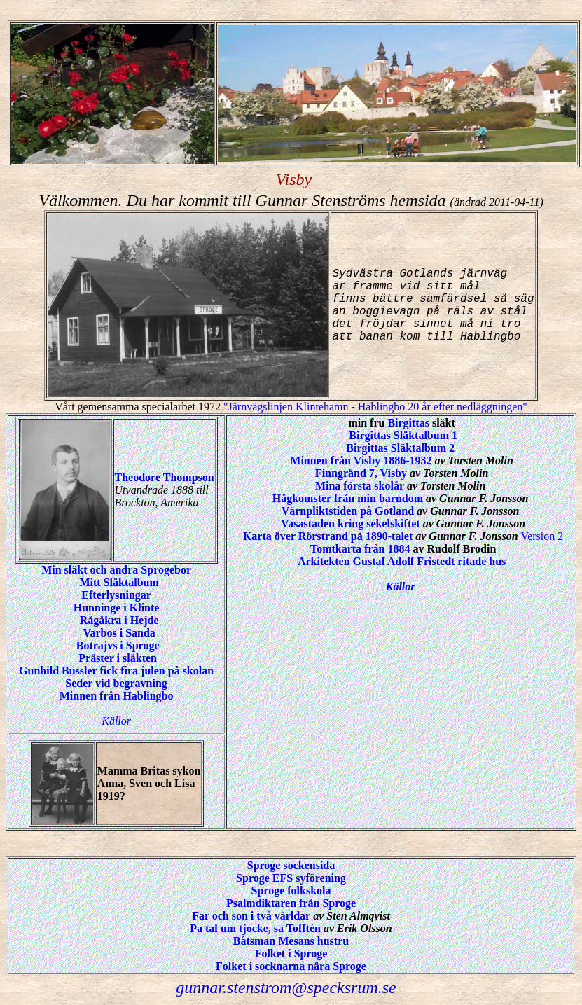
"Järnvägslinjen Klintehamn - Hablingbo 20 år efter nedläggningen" (375, 407)
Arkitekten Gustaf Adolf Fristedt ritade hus (402, 561)
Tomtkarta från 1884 (360, 549)
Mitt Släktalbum (118, 582)
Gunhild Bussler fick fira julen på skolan (116, 671)
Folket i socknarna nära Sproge (291, 966)
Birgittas (408, 423)
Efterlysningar (116, 595)
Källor (116, 721)
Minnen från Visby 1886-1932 (360, 460)
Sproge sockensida (291, 865)
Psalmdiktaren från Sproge (291, 903)
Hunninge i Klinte (117, 608)
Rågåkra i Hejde (119, 620)
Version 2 (541, 536)
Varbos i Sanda (119, 633)
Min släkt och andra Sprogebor (116, 570)
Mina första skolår (359, 486)
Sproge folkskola (291, 890)
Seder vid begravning (116, 683)
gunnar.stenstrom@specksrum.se (286, 987)
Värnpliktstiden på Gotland (348, 511)
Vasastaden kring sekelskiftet (350, 523)
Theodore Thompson (164, 477)
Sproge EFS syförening (291, 878)
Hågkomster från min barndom (347, 498)
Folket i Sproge (291, 953)
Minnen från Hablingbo (117, 696)
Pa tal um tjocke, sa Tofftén (255, 928)
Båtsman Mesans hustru (291, 941)
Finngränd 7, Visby (361, 473)
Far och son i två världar (251, 916)
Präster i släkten (117, 658)
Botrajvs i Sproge (118, 645)
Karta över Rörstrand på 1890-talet (328, 536)
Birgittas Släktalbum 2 (400, 448)
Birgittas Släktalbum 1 (403, 435)
